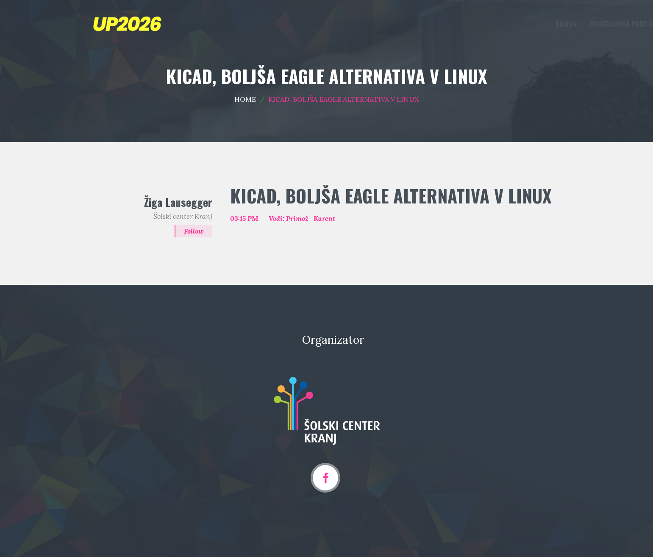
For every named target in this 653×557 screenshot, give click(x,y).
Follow (194, 231)
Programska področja (419, 24)
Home (245, 99)
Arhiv (550, 24)
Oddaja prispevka (497, 24)
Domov (359, 24)
